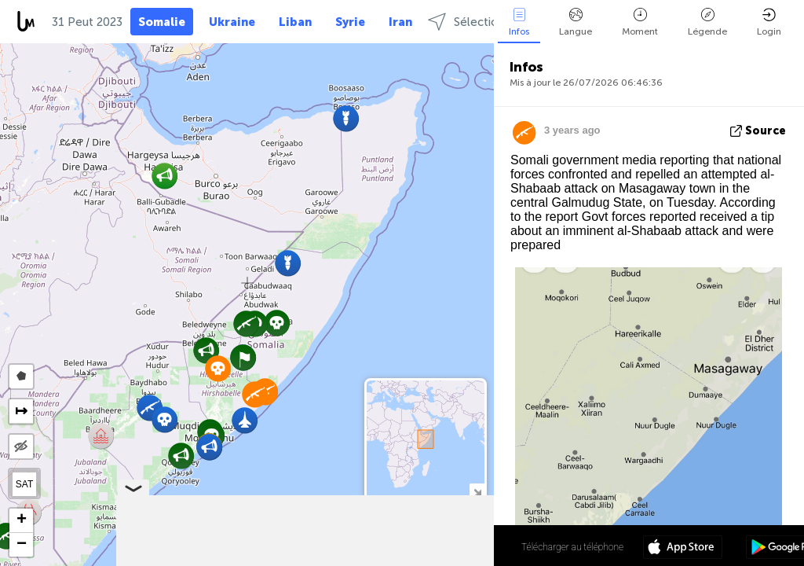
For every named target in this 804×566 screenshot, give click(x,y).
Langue (575, 22)
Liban (295, 22)
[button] (276, 322)
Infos (519, 22)
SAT (24, 484)
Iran (400, 22)
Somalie (161, 22)
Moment (640, 22)
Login (769, 22)
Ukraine (232, 22)
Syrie (350, 22)
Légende (707, 22)
